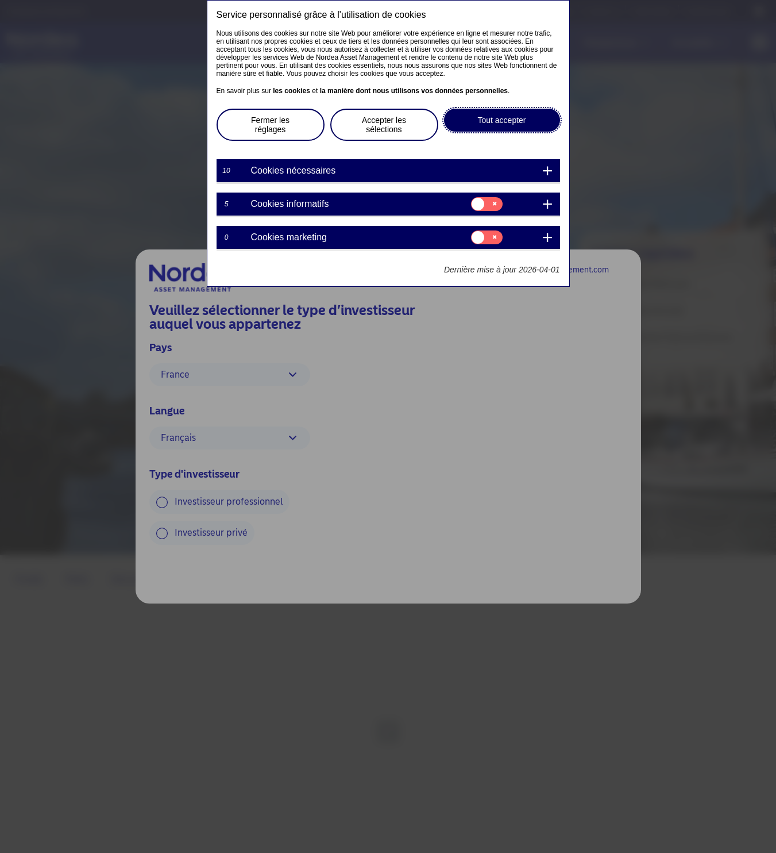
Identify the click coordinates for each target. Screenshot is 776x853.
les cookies (291, 91)
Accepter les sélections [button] (384, 125)
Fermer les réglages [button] (270, 125)
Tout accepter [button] (501, 120)
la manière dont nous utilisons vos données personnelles (414, 91)
